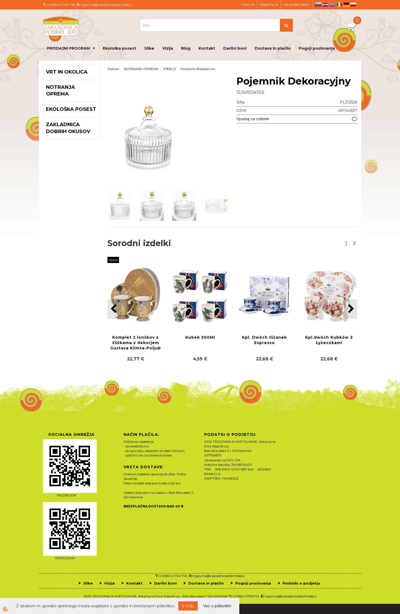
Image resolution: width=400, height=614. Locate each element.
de (346, 4)
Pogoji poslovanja (317, 48)
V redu (188, 606)
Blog (185, 48)
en (332, 4)
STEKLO (169, 69)
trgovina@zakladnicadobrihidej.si (106, 5)
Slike (149, 48)
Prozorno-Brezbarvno (198, 69)
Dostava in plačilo (273, 48)
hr (325, 4)
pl (353, 4)
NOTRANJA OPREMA (141, 69)
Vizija (167, 48)
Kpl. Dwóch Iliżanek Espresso (264, 340)
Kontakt (207, 48)
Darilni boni (235, 48)
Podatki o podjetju (301, 583)
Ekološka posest (119, 48)
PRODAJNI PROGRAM (68, 48)
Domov (113, 69)
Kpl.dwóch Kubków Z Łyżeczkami (329, 340)
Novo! (113, 260)
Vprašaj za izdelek (252, 118)
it (339, 4)
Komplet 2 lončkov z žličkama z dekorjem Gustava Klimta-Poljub (135, 342)
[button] (350, 309)
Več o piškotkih (217, 606)
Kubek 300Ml (200, 337)
